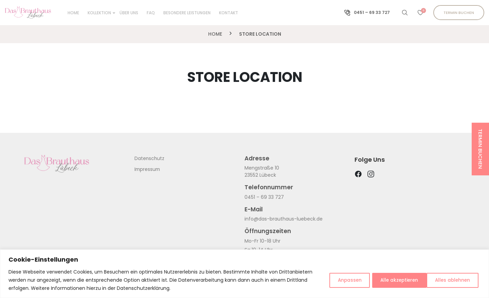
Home (71, 13)
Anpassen (337, 280)
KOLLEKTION (97, 13)
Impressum (147, 168)
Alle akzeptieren (451, 280)
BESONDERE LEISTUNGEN (184, 13)
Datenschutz (149, 158)
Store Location (260, 34)
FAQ (148, 13)
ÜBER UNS (126, 13)
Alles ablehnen (390, 280)
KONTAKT (226, 13)
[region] (244, 273)
